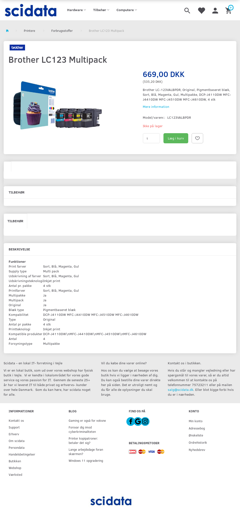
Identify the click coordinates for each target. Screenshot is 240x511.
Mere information (156, 106)
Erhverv (14, 434)
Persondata (17, 447)
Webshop (15, 468)
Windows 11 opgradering (86, 460)
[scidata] (30, 10)
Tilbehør (15, 221)
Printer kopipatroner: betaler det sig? (83, 440)
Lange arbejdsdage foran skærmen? (86, 451)
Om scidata (17, 441)
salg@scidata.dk (180, 389)
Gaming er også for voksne (87, 420)
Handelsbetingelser (22, 454)
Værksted (15, 474)
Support (14, 427)
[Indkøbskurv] (229, 10)
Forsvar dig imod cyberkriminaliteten (82, 429)
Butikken (15, 461)
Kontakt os (16, 420)
